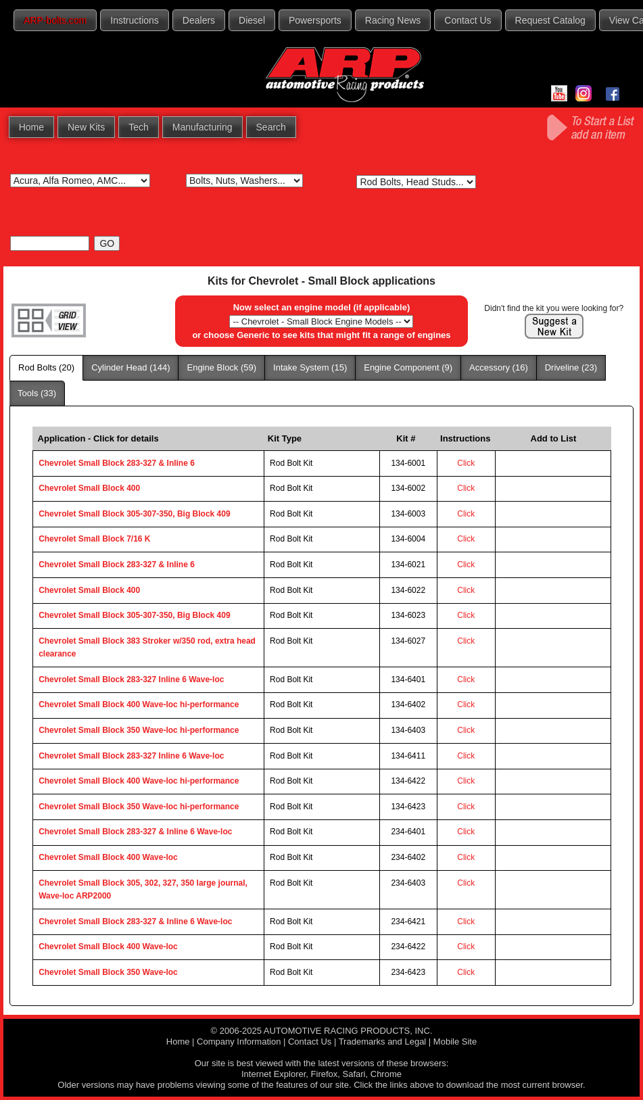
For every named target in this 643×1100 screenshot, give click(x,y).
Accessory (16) (498, 367)
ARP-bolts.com (55, 20)
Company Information (239, 1041)
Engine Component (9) (408, 367)
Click (466, 463)
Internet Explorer (273, 1074)
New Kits (86, 127)
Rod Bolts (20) (46, 367)
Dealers (199, 20)
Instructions (134, 20)
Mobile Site (455, 1041)
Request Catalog (550, 20)
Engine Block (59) (221, 367)
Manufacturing (202, 127)
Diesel (252, 20)
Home (31, 127)
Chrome (386, 1074)
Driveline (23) (571, 367)
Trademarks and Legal (383, 1041)
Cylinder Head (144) (130, 367)
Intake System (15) (310, 367)
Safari (354, 1074)
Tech (138, 127)
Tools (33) (37, 393)
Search (271, 127)
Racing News (393, 20)
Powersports (315, 20)
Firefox (324, 1074)
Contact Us (467, 20)
